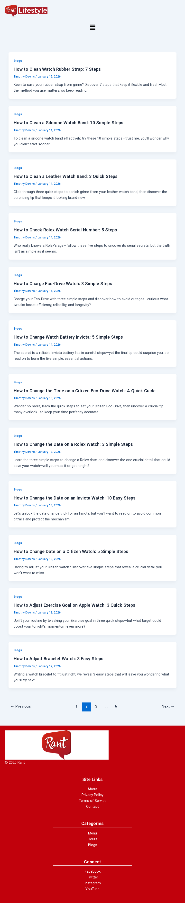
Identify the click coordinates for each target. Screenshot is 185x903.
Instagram (92, 883)
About (92, 789)
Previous (20, 706)
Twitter (92, 877)
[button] (92, 27)
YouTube (92, 889)
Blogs (18, 60)
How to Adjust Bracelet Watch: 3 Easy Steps (58, 658)
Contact (92, 806)
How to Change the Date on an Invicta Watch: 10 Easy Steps (75, 497)
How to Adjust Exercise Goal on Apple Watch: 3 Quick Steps (74, 605)
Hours (92, 839)
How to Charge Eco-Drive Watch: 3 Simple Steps (63, 283)
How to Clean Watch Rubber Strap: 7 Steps (57, 69)
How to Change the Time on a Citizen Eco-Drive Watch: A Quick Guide (85, 390)
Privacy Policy (92, 795)
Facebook (93, 871)
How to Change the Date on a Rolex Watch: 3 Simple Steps (73, 444)
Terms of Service (92, 800)
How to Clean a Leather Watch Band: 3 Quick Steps (66, 176)
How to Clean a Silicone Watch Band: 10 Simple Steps (68, 122)
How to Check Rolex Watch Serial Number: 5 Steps (65, 229)
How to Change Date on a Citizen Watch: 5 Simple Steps (71, 551)
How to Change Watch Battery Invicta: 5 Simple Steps (68, 337)
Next (168, 706)
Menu (92, 833)
